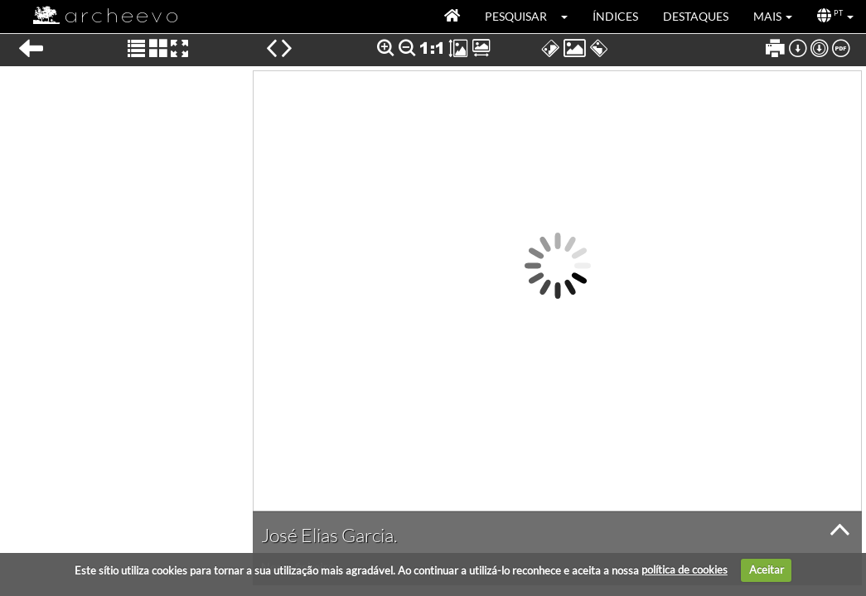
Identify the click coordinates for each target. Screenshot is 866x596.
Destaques (695, 16)
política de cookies (684, 569)
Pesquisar (516, 16)
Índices (615, 16)
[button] (569, 16)
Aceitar (766, 569)
